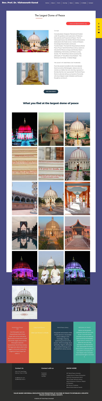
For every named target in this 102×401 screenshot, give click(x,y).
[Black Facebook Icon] (99, 24)
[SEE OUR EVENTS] (51, 91)
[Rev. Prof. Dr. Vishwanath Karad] (20, 3)
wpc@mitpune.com (20, 377)
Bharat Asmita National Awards (74, 387)
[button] (53, 3)
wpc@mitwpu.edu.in (20, 379)
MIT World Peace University (74, 373)
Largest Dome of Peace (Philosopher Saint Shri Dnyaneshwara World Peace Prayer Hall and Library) (76, 377)
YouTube (43, 376)
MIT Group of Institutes (72, 385)
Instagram (44, 374)
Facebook (44, 373)
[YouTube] (99, 33)
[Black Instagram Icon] (99, 30)
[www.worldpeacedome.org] (78, 23)
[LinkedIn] (99, 27)
